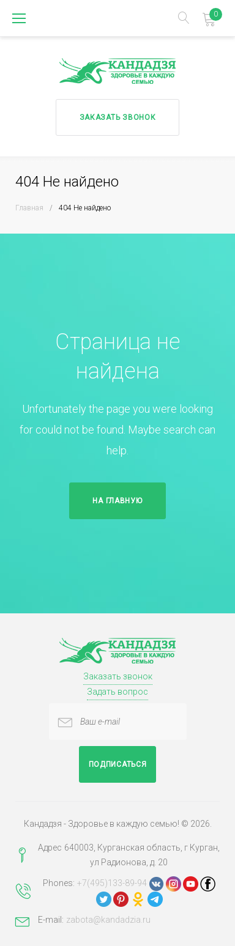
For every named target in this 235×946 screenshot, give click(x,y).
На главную (117, 501)
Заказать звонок (118, 117)
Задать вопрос (117, 692)
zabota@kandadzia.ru (108, 920)
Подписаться (118, 764)
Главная (29, 208)
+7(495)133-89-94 (112, 883)
